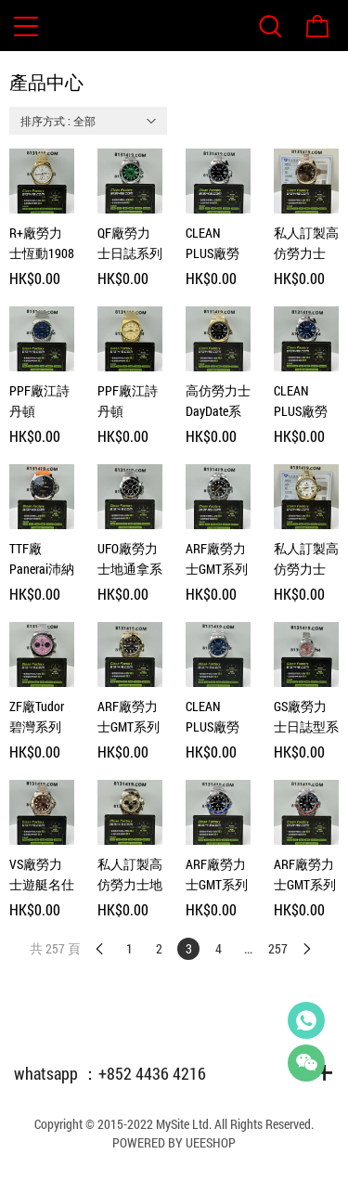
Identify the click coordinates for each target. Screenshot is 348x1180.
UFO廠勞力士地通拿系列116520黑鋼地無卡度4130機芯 (129, 559)
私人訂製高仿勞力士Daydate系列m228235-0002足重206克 (306, 244)
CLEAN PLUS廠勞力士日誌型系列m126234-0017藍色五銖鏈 (218, 717)
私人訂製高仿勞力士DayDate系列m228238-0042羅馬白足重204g (306, 559)
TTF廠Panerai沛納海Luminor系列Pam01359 (41, 559)
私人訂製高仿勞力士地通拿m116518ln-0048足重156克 (129, 875)
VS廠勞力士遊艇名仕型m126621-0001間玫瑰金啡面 (41, 875)
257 (278, 948)
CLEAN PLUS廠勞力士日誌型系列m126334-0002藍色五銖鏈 (306, 401)
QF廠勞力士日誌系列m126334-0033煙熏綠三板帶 (129, 244)
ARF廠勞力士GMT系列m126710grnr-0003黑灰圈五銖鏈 (218, 559)
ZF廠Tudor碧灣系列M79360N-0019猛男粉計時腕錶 (41, 717)
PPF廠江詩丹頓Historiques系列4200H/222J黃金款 (129, 401)
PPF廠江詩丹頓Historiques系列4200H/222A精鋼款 (41, 401)
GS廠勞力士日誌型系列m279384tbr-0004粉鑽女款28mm (306, 717)
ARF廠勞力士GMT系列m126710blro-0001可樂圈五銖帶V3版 (306, 875)
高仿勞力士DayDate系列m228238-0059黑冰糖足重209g (218, 401)
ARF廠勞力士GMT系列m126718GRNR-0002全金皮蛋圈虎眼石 (129, 717)
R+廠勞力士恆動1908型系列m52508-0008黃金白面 (41, 244)
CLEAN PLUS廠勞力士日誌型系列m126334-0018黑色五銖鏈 (218, 244)
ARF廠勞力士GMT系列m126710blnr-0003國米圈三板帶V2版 (218, 875)
